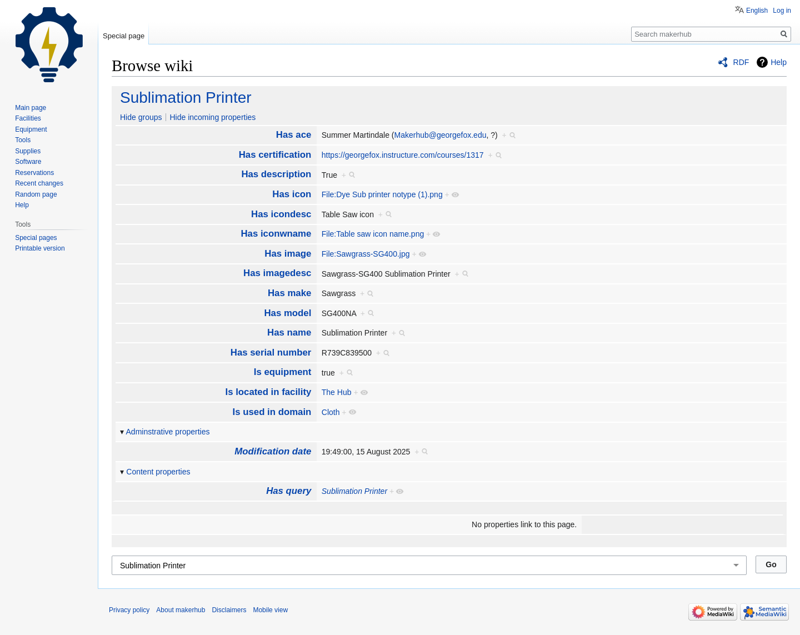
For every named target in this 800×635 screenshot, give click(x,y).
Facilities (28, 118)
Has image (287, 253)
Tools (23, 140)
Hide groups (141, 117)
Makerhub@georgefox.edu (440, 135)
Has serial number (271, 352)
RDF (741, 62)
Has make (289, 293)
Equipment (31, 129)
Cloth (331, 412)
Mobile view (270, 610)
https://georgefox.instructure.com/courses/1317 (403, 155)
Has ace (293, 134)
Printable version (39, 248)
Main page (30, 108)
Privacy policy (129, 610)
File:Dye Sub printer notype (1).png (382, 194)
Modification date (272, 451)
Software (28, 162)
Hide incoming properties (212, 117)
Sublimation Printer (186, 97)
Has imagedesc (277, 273)
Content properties (158, 471)
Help (779, 62)
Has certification (275, 154)
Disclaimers (229, 610)
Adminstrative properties (168, 431)
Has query (288, 491)
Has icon (291, 194)
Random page (36, 194)
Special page (123, 36)
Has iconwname (276, 233)
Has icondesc (281, 214)
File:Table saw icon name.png (373, 233)
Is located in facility (269, 392)
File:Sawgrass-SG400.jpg (366, 253)
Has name (289, 332)
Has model (287, 313)
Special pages (36, 238)
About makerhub (180, 610)
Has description (276, 174)
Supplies (28, 151)
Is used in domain (272, 412)
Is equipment (283, 372)
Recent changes (39, 183)
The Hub (337, 392)
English (757, 10)
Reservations (34, 173)
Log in (782, 10)
